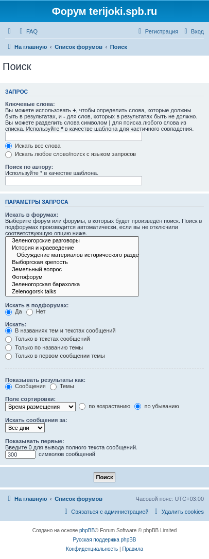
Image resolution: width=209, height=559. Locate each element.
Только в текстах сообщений (47, 339)
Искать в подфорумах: (37, 305)
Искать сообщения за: (36, 420)
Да (13, 311)
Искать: (15, 324)
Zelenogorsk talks (72, 291)
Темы (62, 386)
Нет (36, 311)
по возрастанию (104, 406)
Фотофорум (72, 277)
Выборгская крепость (72, 262)
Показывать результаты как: (45, 380)
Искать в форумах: (31, 215)
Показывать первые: (34, 441)
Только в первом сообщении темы (55, 356)
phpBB (87, 530)
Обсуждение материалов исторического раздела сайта (72, 255)
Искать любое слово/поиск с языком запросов (70, 154)
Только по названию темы (44, 347)
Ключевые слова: (30, 104)
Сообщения (25, 386)
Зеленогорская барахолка (72, 284)
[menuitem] (27, 31)
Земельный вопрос (72, 269)
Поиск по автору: (29, 167)
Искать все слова (33, 146)
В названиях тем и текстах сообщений (60, 330)
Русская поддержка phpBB (104, 540)
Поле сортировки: (30, 399)
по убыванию (156, 406)
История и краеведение (72, 248)
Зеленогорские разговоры (72, 240)
